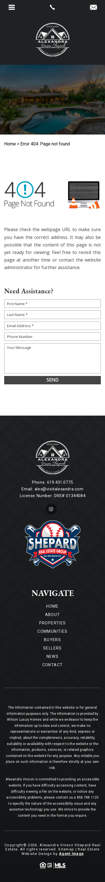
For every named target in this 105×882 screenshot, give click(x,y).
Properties (52, 623)
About (52, 615)
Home (52, 606)
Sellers (52, 648)
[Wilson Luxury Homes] (52, 39)
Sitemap (66, 849)
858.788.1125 (88, 797)
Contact (52, 665)
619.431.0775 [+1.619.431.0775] (60, 482)
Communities (52, 631)
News (53, 656)
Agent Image (71, 854)
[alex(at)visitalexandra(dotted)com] (93, 8)
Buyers (52, 640)
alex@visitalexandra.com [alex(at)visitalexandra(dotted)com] (59, 489)
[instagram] (51, 509)
